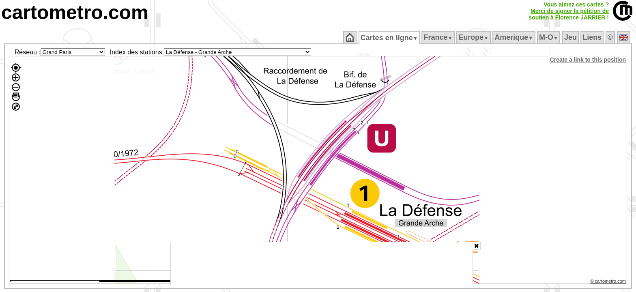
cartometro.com (74, 12)
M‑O (549, 37)
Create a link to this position (588, 59)
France (438, 37)
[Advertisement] (321, 263)
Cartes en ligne (389, 38)
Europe (474, 37)
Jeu (571, 37)
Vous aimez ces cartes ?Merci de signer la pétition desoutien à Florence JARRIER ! (569, 11)
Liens (592, 37)
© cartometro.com (609, 282)
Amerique (514, 37)
